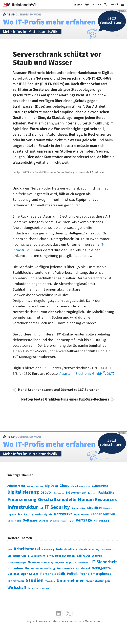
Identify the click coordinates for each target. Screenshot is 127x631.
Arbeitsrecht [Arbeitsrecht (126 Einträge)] (16, 486)
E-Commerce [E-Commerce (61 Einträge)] (58, 493)
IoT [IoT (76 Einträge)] (41, 508)
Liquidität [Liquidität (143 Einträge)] (94, 507)
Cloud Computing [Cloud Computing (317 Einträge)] (89, 549)
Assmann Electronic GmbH (81, 373)
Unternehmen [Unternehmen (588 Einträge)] (71, 581)
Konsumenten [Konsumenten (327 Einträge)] (65, 568)
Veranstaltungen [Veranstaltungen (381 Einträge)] (98, 581)
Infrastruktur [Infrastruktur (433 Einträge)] (22, 507)
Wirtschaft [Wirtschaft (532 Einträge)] (16, 588)
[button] (100, 4)
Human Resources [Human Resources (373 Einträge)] (97, 499)
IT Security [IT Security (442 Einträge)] (57, 507)
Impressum (76, 621)
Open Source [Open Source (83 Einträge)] (81, 514)
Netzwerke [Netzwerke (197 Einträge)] (63, 514)
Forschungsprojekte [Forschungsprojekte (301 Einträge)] (52, 562)
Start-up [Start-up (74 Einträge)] (43, 520)
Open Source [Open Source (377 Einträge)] (30, 574)
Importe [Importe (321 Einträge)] (71, 562)
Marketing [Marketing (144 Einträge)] (25, 514)
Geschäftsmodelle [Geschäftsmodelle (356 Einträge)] (57, 499)
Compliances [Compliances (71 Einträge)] (78, 486)
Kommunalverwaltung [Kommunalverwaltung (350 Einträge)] (40, 568)
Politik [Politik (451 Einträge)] (72, 573)
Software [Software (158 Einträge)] (30, 520)
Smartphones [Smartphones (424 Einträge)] (101, 573)
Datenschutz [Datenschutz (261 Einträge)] (107, 549)
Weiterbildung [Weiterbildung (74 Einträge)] (101, 520)
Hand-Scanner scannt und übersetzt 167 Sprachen (59, 390)
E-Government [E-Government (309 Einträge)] (36, 556)
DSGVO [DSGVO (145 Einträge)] (46, 492)
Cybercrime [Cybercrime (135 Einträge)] (100, 486)
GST (109, 373)
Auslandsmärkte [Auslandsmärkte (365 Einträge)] (66, 549)
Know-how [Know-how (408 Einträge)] (15, 568)
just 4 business (39, 621)
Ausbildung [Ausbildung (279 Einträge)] (48, 549)
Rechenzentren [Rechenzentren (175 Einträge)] (102, 514)
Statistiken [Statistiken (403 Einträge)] (15, 581)
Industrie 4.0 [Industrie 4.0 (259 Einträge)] (84, 562)
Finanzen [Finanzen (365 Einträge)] (34, 562)
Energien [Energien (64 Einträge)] (92, 493)
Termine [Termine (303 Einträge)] (50, 581)
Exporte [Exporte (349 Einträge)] (97, 556)
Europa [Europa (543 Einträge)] (83, 555)
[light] (81, 4)
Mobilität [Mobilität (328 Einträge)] (13, 574)
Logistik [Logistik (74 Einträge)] (11, 514)
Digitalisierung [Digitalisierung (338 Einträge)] (23, 492)
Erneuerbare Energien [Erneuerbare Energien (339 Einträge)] (61, 556)
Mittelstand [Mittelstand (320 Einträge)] (83, 568)
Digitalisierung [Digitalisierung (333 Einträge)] (16, 556)
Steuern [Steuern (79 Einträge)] (54, 521)
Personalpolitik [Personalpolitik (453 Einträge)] (52, 573)
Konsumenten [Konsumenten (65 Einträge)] (78, 508)
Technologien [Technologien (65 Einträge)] (67, 520)
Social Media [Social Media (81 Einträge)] (14, 521)
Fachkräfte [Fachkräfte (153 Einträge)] (106, 492)
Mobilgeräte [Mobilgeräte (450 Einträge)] (101, 568)
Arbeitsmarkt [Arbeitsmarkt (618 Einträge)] (27, 549)
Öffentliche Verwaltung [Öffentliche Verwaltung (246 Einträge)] (38, 588)
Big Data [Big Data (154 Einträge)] (51, 485)
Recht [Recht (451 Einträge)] (84, 573)
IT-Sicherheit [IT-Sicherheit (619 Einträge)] (104, 562)
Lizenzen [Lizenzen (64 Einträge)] (107, 508)
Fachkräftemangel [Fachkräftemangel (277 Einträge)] (16, 562)
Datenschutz (58, 621)
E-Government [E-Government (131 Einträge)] (75, 492)
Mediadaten (92, 621)
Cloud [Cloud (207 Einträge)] (65, 486)
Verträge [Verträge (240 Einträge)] (84, 520)
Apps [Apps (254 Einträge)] (9, 549)
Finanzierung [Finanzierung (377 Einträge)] (21, 499)
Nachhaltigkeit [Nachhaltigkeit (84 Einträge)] (43, 514)
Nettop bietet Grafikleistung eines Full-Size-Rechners (65, 399)
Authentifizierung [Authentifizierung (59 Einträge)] (35, 486)
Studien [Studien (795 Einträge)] (35, 580)
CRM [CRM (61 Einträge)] (88, 486)
